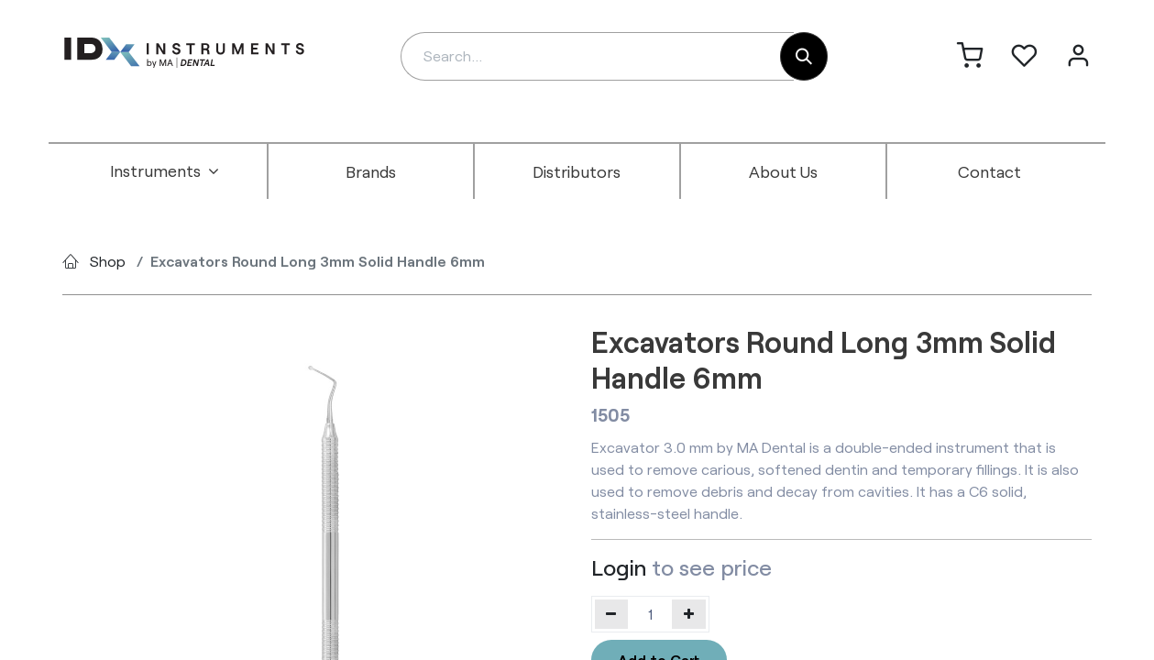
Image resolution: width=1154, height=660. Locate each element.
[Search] (804, 56)
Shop (108, 261)
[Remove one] (612, 614)
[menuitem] (165, 171)
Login (618, 567)
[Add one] (689, 614)
